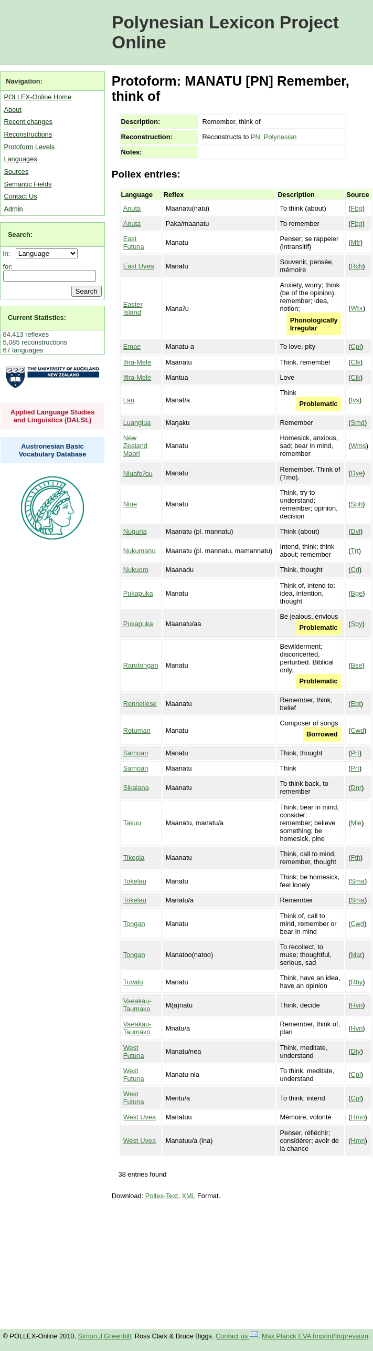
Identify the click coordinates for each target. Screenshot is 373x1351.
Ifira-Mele (137, 362)
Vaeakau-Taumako (137, 1005)
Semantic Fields (27, 184)
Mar (357, 955)
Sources (16, 171)
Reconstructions (28, 134)
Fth (356, 857)
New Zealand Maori (135, 446)
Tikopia (134, 857)
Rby (357, 982)
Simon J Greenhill (104, 1336)
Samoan (135, 753)
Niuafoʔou (138, 473)
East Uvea (138, 266)
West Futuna (133, 1051)
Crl (355, 570)
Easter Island (133, 308)
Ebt (356, 704)
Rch (357, 266)
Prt (355, 753)
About (12, 109)
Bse (357, 665)
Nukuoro (135, 570)
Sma (358, 881)
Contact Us (20, 196)
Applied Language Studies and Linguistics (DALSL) (52, 416)
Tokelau (134, 881)
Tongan (134, 924)
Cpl (356, 346)
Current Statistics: (37, 317)
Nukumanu (139, 551)
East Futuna (133, 243)
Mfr (355, 242)
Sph (357, 504)
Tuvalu (133, 982)
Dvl (355, 531)
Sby (357, 624)
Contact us (237, 1336)
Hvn (357, 1005)
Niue (130, 504)
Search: (20, 234)
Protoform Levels (29, 147)
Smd (358, 423)
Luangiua (137, 423)
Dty (356, 1051)
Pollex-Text (161, 1196)
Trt (355, 551)
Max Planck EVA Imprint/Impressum (315, 1336)
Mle (356, 823)
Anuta (132, 208)
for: (8, 267)
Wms (358, 446)
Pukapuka (138, 593)
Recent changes (28, 122)
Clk (355, 362)
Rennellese (140, 704)
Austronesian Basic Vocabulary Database (53, 450)
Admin (13, 209)
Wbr (357, 308)
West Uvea (139, 1117)
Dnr (356, 788)
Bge (357, 593)
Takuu (132, 823)
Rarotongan (140, 665)
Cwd (358, 730)
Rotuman (137, 730)
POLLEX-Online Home (37, 97)
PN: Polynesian (274, 137)
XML (189, 1196)
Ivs (355, 400)
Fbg (357, 208)
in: (8, 253)
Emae (132, 346)
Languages (20, 159)
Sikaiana (136, 788)
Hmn (358, 1117)
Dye (357, 473)
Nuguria (135, 531)
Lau (128, 400)
